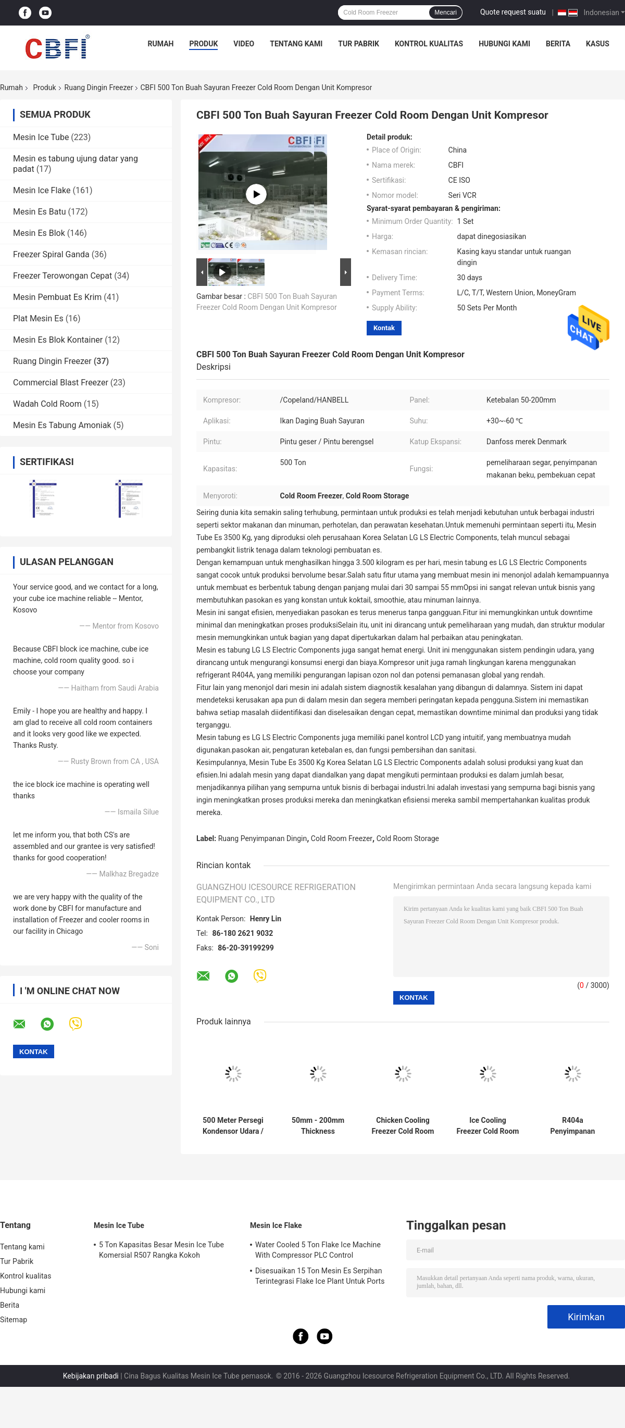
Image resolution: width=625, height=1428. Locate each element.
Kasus (597, 44)
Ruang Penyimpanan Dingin (262, 838)
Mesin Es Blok (39, 233)
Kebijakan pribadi (91, 1376)
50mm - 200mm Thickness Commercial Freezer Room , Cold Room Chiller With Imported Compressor (318, 1126)
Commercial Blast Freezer (60, 382)
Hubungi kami (504, 44)
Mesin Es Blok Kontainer (58, 340)
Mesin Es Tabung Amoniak (62, 425)
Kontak (384, 328)
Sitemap (13, 1320)
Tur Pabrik (358, 44)
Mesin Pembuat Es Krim (57, 297)
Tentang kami (296, 44)
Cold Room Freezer (341, 838)
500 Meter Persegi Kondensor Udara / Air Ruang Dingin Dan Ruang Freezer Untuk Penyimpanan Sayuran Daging (233, 1126)
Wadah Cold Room (47, 404)
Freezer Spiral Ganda (51, 254)
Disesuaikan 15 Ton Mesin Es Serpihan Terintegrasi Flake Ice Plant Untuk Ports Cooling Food (320, 1277)
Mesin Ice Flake (41, 190)
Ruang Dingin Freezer (99, 87)
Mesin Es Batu (39, 212)
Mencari (445, 12)
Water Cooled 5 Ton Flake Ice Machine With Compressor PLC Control (318, 1250)
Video (243, 44)
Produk (203, 44)
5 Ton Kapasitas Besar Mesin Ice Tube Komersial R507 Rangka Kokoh (161, 1250)
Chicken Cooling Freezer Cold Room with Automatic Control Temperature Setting (403, 1126)
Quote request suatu (513, 12)
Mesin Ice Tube (41, 137)
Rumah (161, 44)
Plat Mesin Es (38, 318)
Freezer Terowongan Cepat (62, 276)
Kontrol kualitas (429, 44)
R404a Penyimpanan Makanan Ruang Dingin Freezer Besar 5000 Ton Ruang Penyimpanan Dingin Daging (572, 1126)
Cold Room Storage (408, 838)
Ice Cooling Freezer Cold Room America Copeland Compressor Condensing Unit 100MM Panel (488, 1126)
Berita (558, 44)
